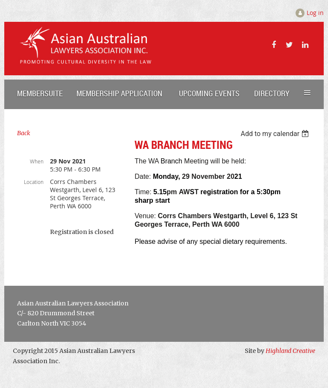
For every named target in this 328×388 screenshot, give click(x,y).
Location (34, 181)
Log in (315, 13)
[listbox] (275, 133)
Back (23, 133)
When (37, 161)
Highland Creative (290, 351)
